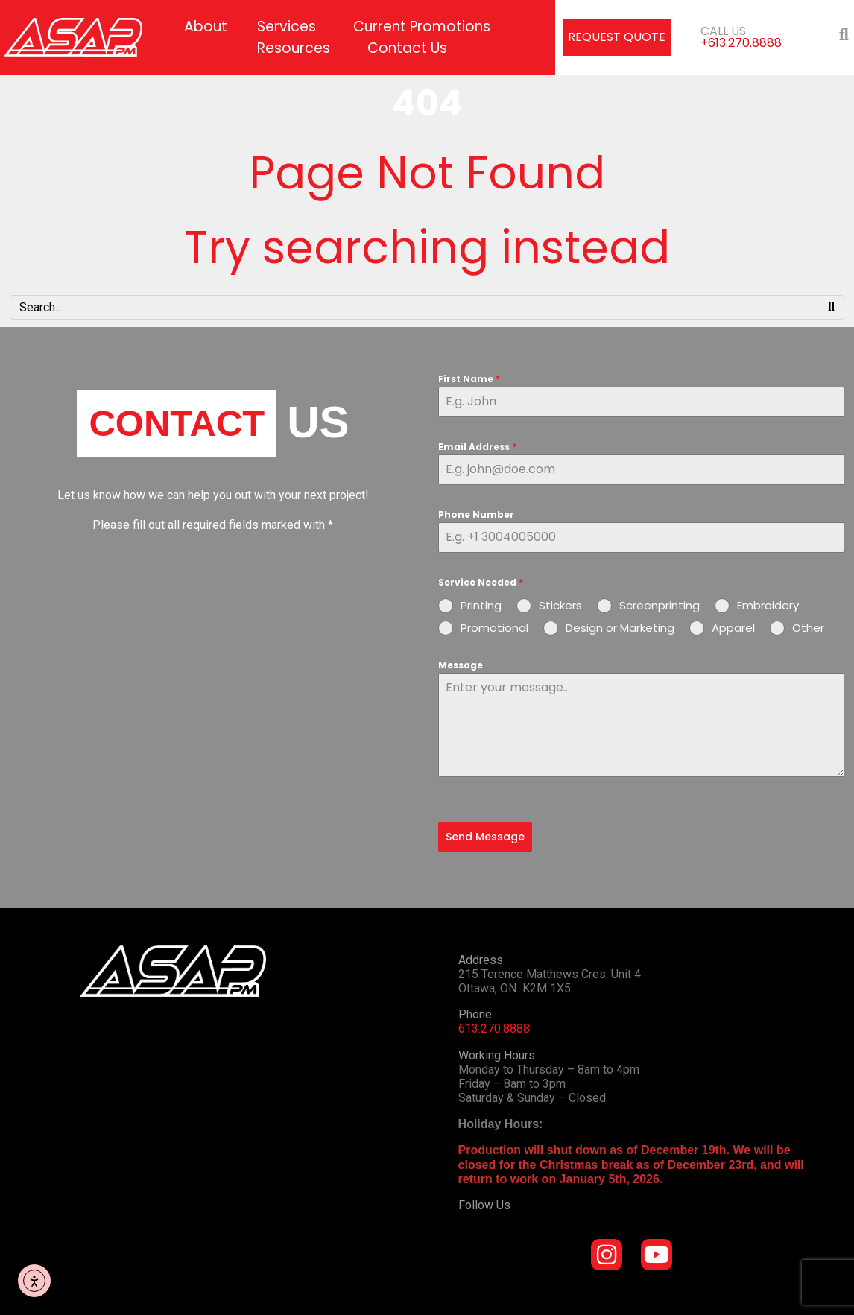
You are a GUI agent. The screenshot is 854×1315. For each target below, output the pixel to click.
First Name (469, 379)
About (205, 26)
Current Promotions (421, 26)
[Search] (831, 307)
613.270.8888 (494, 1028)
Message (460, 665)
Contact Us (407, 48)
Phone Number (476, 514)
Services (286, 26)
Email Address (477, 446)
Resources (293, 48)
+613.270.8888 (741, 42)
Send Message (485, 836)
